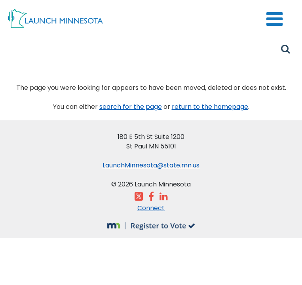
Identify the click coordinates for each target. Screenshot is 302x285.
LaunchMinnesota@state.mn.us (151, 165)
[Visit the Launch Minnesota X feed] (139, 197)
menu (270, 14)
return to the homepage (210, 106)
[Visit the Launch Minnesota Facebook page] (151, 197)
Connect (151, 208)
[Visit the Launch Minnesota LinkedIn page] (164, 197)
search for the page (130, 106)
